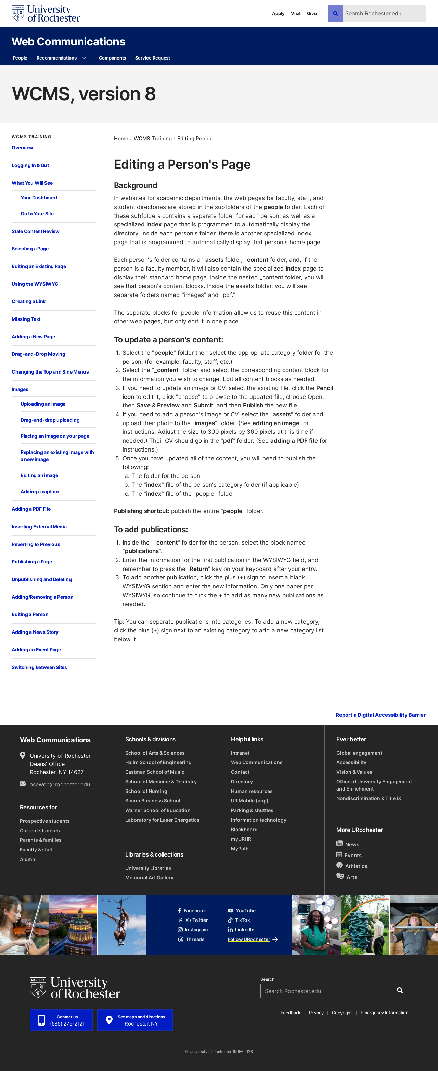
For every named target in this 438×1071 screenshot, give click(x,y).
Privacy (316, 1012)
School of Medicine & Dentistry (161, 781)
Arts (346, 877)
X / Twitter (193, 920)
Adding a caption (40, 491)
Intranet (240, 752)
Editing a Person (30, 614)
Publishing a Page (32, 561)
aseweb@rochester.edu (60, 784)
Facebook (192, 910)
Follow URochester (253, 939)
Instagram (193, 929)
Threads (191, 939)
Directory (242, 781)
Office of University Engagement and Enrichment (374, 785)
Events (349, 855)
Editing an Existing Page (39, 266)
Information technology (258, 820)
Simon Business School (152, 800)
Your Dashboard (39, 197)
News (347, 844)
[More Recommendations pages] (84, 58)
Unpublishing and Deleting (42, 579)
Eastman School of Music (154, 772)
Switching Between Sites (39, 667)
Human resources (252, 791)
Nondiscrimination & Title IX (368, 798)
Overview (22, 147)
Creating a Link (29, 301)
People (20, 58)
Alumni (28, 859)
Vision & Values (354, 772)
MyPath (240, 848)
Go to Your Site (37, 213)
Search (267, 979)
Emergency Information (385, 1012)
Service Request (152, 58)
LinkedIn (241, 929)
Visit (296, 13)
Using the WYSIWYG (35, 283)
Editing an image (39, 475)
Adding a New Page (33, 336)
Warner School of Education (158, 810)
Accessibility (351, 762)
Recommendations (57, 58)
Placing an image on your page (55, 436)
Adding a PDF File (31, 509)
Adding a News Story (35, 632)
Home (121, 138)
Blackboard (244, 829)
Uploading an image (43, 404)
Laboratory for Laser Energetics (162, 820)
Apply (278, 13)
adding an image (276, 423)
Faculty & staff (36, 849)
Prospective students (45, 821)
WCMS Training (31, 137)
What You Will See (32, 183)
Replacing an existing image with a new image (57, 455)
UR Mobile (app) (250, 800)
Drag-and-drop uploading (50, 420)
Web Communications (68, 41)
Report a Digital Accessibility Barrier (381, 714)
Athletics (352, 866)
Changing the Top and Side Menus (50, 371)
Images (20, 389)
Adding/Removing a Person (42, 596)
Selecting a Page (30, 248)
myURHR (241, 839)
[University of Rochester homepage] (46, 13)
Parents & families (41, 840)
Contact (240, 772)
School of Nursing (146, 791)
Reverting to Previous (36, 544)
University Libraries (148, 868)
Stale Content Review (35, 231)
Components (112, 58)
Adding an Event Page (36, 649)
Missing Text (26, 319)
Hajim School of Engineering (158, 762)
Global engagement (359, 752)
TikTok (239, 920)
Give (312, 13)
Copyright (342, 1012)
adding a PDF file (294, 440)
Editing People (195, 138)
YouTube (242, 910)
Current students (40, 830)
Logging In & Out (30, 165)
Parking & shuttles (252, 810)
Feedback (290, 1012)
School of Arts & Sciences (155, 752)
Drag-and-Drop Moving (38, 354)
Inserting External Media (39, 526)
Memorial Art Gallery (149, 877)
